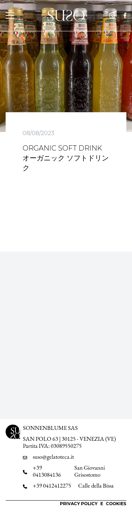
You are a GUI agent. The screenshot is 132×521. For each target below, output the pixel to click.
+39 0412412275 (52, 485)
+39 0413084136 (47, 471)
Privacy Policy (79, 503)
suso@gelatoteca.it (53, 456)
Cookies (116, 503)
